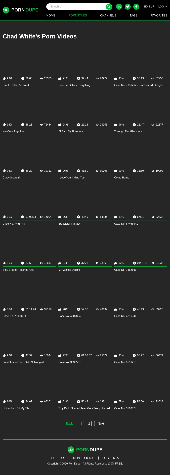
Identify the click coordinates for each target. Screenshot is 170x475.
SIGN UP (148, 6)
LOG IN (162, 6)
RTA (116, 458)
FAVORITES (159, 15)
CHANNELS (108, 15)
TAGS (134, 15)
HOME (50, 15)
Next (101, 423)
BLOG (105, 458)
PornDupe (75, 463)
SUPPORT (58, 458)
